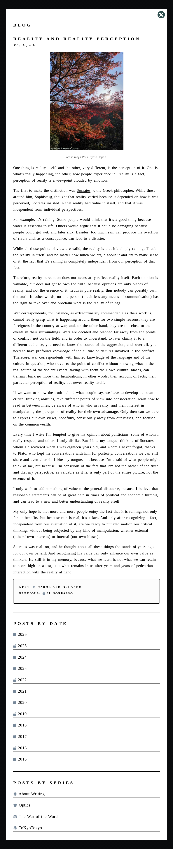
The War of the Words (36, 816)
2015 (20, 759)
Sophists (42, 197)
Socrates (83, 190)
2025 (20, 646)
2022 (20, 680)
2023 (20, 668)
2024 (20, 657)
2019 (20, 714)
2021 (20, 691)
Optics (21, 805)
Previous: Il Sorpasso (46, 593)
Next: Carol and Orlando (50, 587)
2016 (20, 748)
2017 (20, 736)
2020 (20, 702)
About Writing (29, 794)
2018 (20, 725)
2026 (20, 634)
